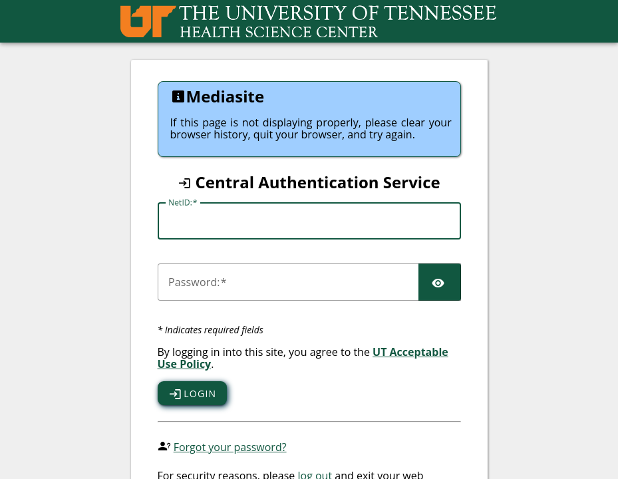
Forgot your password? (230, 447)
